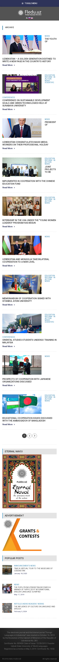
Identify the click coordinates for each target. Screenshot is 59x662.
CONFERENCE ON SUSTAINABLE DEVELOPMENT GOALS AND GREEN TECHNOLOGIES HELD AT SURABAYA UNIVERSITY (26, 103)
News (47, 36)
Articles (18, 604)
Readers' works (36, 604)
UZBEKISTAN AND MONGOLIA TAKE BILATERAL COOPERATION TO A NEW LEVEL (25, 260)
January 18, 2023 (20, 573)
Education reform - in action (50, 77)
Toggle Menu (29, 3)
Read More (8, 65)
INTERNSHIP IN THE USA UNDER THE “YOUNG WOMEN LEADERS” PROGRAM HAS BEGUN (29, 221)
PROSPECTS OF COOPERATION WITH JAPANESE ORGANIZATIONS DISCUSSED (26, 380)
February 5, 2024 (20, 611)
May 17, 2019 (19, 595)
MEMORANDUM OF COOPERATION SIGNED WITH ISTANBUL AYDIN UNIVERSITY (26, 299)
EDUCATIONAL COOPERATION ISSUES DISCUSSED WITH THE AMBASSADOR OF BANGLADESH (27, 419)
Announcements (22, 566)
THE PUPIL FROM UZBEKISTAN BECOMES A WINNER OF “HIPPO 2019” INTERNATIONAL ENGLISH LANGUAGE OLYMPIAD (32, 589)
